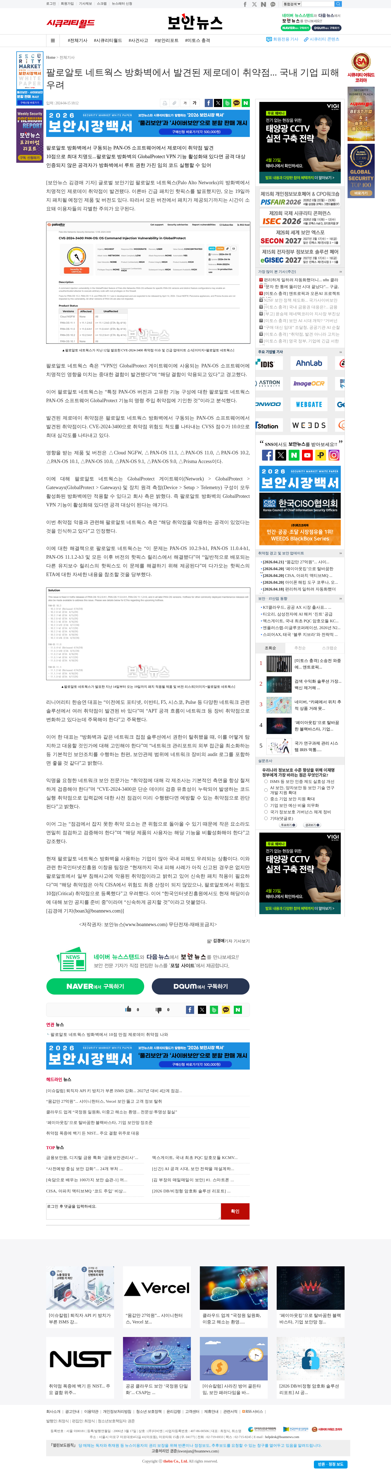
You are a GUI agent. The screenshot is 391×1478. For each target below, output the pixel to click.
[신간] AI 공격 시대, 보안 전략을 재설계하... (193, 1169)
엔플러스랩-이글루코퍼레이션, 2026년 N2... (301, 628)
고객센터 (192, 1412)
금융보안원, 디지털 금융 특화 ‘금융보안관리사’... (92, 1157)
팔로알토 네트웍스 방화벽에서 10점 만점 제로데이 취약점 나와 (109, 1034)
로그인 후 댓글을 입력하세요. (133, 1211)
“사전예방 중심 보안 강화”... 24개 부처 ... (84, 1169)
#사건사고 (138, 40)
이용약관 (91, 1412)
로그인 (51, 3)
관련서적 (230, 1412)
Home (50, 57)
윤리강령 (173, 1412)
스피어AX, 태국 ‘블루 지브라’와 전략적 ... (300, 634)
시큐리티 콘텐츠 (324, 39)
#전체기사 (77, 40)
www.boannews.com (145, 924)
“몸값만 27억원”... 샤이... (296, 562)
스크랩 (102, 3)
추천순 (300, 648)
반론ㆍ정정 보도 (330, 1465)
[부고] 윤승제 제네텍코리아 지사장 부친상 (302, 314)
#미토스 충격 (197, 40)
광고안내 (72, 1412)
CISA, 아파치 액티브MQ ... (297, 575)
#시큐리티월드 (108, 40)
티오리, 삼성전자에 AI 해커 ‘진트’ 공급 (298, 614)
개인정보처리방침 (117, 1412)
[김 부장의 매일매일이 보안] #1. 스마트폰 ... (193, 1180)
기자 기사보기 (228, 941)
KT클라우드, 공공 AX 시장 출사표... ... (297, 607)
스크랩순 (329, 648)
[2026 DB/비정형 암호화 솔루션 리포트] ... (191, 1191)
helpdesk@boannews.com (282, 1437)
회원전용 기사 (286, 39)
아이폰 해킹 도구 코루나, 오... (300, 582)
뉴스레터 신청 (122, 3)
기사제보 (85, 3)
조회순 (270, 648)
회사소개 (53, 1412)
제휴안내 (211, 1412)
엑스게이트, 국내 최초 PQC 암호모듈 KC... (301, 621)
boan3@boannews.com (98, 911)
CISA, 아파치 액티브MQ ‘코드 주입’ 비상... (86, 1191)
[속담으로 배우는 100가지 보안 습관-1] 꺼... (87, 1180)
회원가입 (67, 3)
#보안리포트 (167, 40)
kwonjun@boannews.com (197, 1451)
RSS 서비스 (254, 1412)
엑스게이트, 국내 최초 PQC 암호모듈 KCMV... (195, 1157)
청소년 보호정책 (149, 1412)
